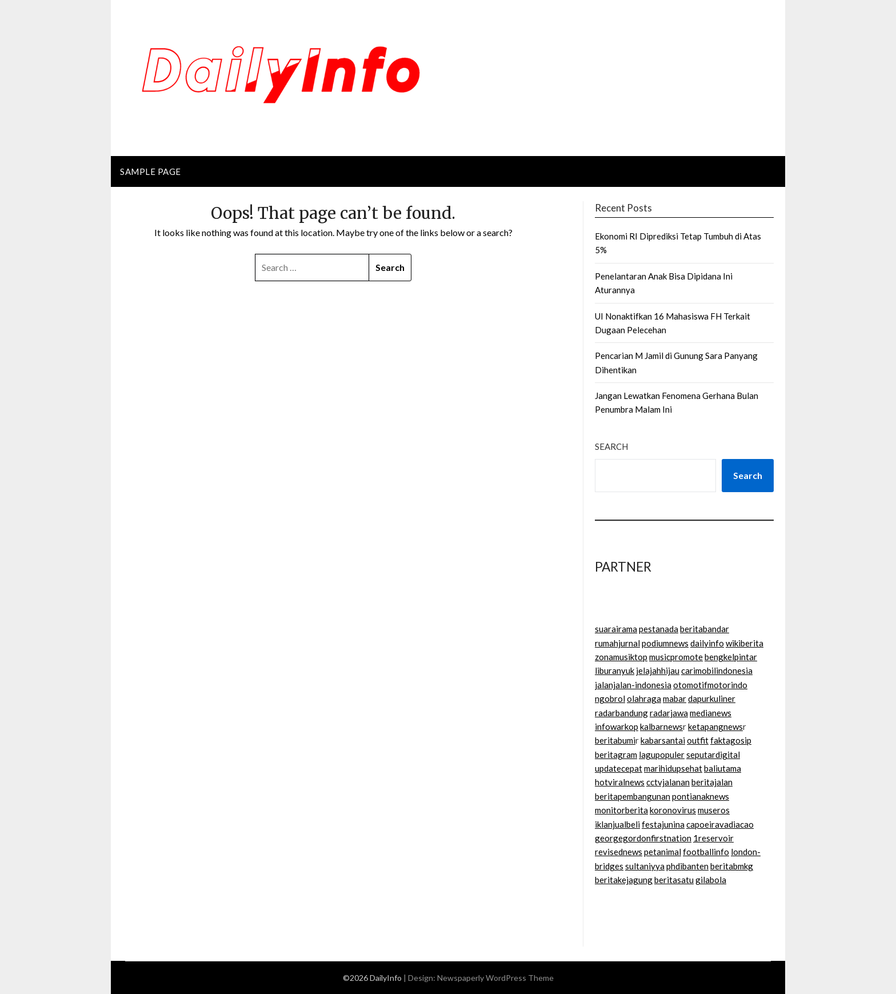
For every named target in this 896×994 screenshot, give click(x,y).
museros (714, 810)
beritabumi (615, 740)
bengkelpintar (731, 657)
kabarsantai (663, 740)
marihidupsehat (673, 768)
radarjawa (669, 713)
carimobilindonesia (717, 670)
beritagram (616, 754)
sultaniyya (645, 866)
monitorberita (621, 810)
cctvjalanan (668, 782)
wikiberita (744, 643)
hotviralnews (620, 782)
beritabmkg (731, 866)
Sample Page (150, 171)
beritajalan (712, 782)
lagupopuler (662, 754)
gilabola (710, 880)
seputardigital (713, 754)
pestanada (658, 629)
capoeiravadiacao (720, 824)
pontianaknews (700, 796)
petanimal (662, 852)
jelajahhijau (657, 670)
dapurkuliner (711, 698)
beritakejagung (624, 880)
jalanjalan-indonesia (633, 685)
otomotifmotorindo (710, 685)
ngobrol (610, 698)
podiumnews (665, 643)
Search (611, 446)
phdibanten (687, 866)
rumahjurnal (617, 643)
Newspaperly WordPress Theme (495, 978)
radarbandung (621, 713)
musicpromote (676, 657)
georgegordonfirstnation (643, 838)
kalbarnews (661, 726)
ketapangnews (715, 726)
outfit (698, 740)
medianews (710, 713)
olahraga (644, 698)
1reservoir (713, 838)
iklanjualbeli (617, 824)
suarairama (616, 629)
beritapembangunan (632, 796)
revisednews (618, 852)
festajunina (663, 824)
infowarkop (616, 726)
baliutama (722, 768)
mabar (674, 698)
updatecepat (618, 768)
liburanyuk (614, 670)
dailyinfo (707, 643)
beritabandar (704, 629)
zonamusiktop (621, 657)
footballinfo (706, 852)
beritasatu (674, 880)
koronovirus (673, 810)
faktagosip (730, 740)
